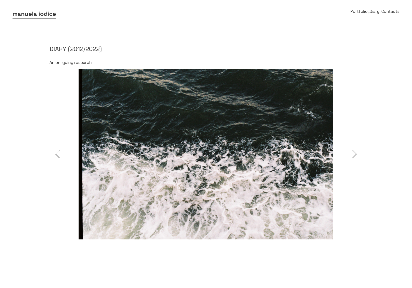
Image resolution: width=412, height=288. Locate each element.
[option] (205, 154)
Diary (374, 11)
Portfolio (359, 11)
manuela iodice (34, 14)
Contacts (390, 11)
